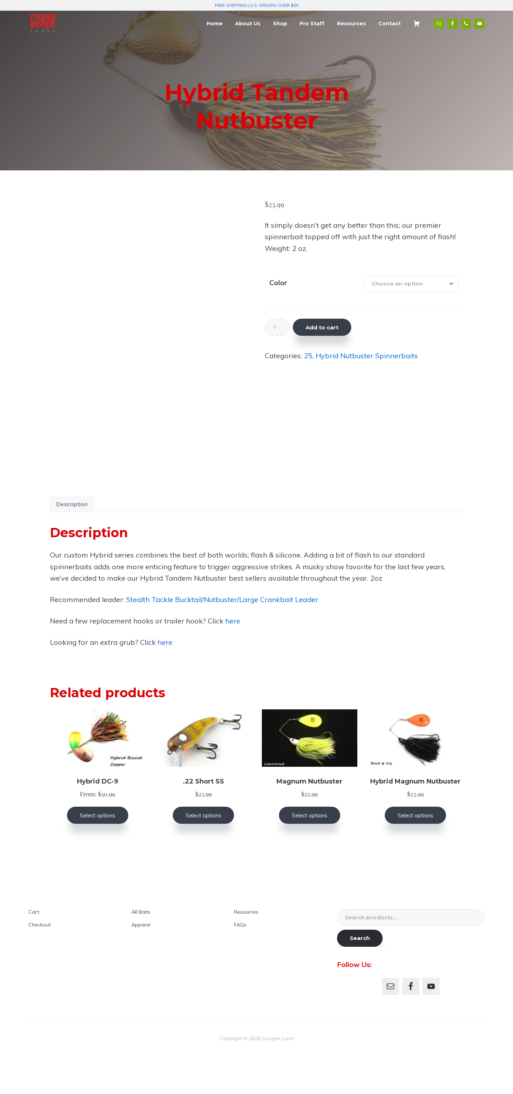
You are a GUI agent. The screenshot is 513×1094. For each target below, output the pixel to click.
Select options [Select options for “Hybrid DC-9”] (97, 849)
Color (278, 282)
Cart (33, 945)
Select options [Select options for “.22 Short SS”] (203, 849)
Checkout (39, 958)
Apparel (140, 958)
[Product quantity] (277, 327)
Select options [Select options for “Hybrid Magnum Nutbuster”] (415, 849)
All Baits (140, 945)
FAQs (240, 958)
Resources (246, 945)
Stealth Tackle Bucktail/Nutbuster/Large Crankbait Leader (222, 632)
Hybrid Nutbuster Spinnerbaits (367, 355)
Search (360, 971)
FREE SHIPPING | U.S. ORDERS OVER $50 (257, 5)
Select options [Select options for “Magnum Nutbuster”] (309, 849)
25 (308, 355)
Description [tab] (72, 537)
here (232, 654)
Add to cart (322, 327)
